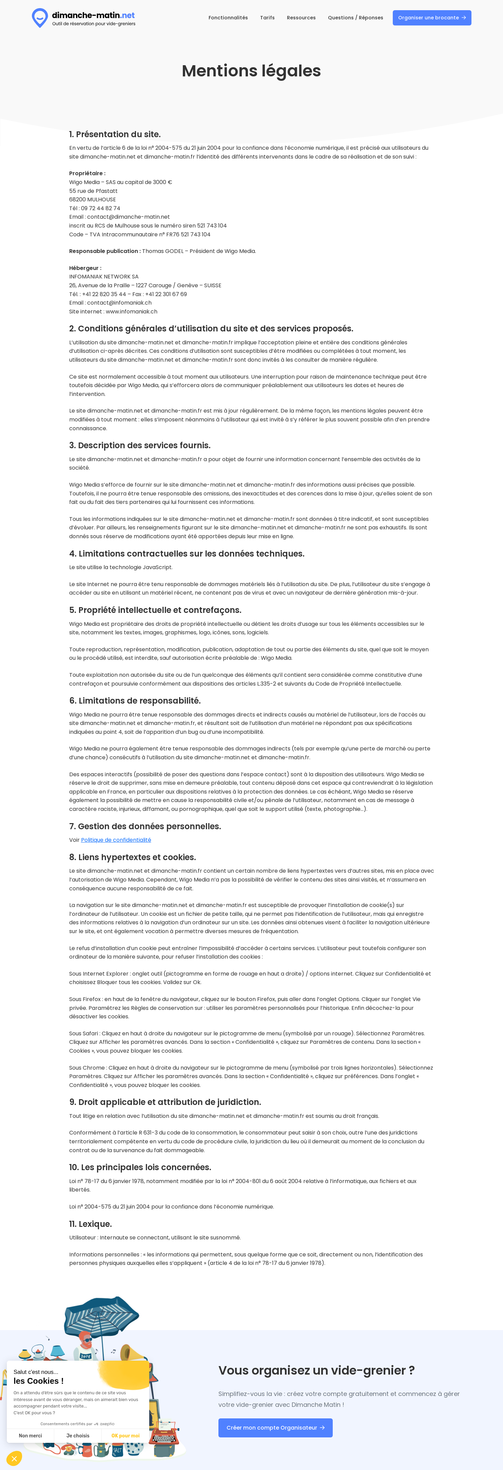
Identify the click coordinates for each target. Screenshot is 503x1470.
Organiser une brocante (428, 17)
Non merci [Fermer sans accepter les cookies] (30, 1436)
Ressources (301, 17)
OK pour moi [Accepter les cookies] (126, 1436)
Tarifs (267, 17)
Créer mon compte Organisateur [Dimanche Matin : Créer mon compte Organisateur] (272, 1428)
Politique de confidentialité (116, 840)
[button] (14, 1458)
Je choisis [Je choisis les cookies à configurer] (78, 1436)
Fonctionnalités (228, 17)
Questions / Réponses (355, 17)
